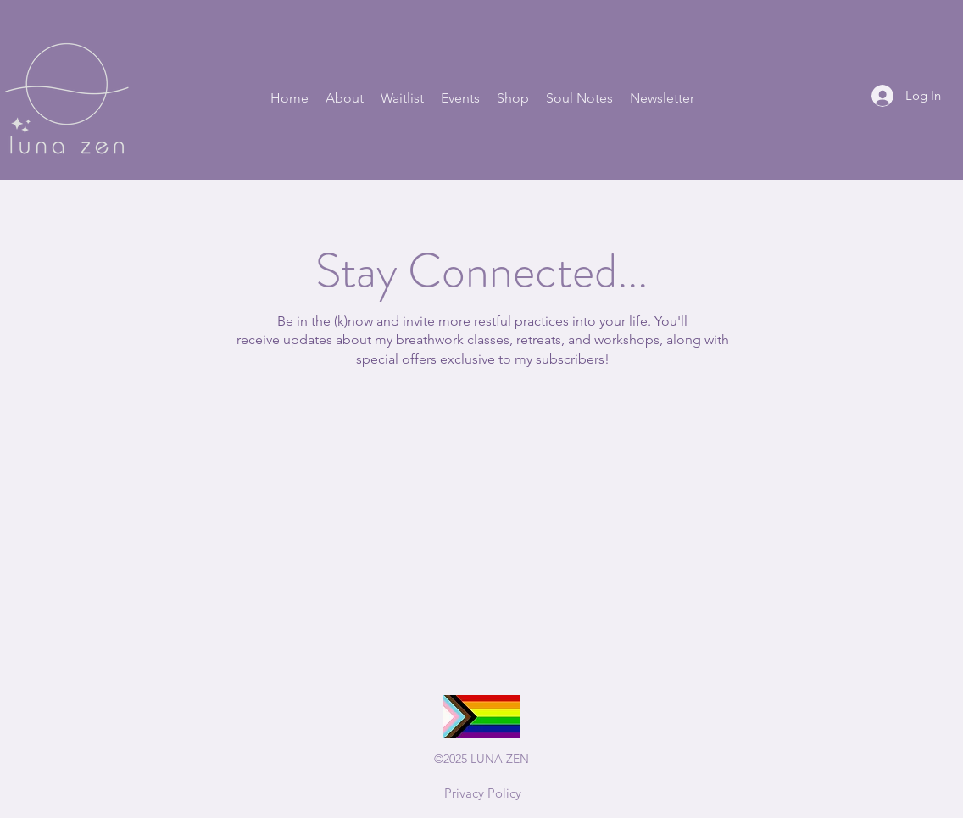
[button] (344, 98)
